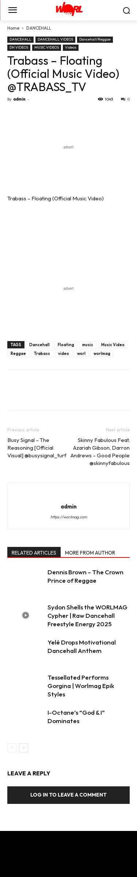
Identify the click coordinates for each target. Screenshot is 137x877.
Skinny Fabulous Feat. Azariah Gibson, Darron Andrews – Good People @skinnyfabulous (100, 451)
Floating (66, 344)
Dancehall (39, 344)
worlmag (102, 353)
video (63, 353)
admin (19, 99)
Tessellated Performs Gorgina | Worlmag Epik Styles (80, 685)
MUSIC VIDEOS (46, 47)
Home (13, 28)
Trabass (42, 353)
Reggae (18, 353)
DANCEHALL (38, 28)
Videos (70, 47)
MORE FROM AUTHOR (90, 552)
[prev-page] (11, 747)
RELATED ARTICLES (34, 552)
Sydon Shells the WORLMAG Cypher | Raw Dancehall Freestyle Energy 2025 (87, 615)
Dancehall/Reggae (95, 39)
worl (81, 353)
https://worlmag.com (68, 516)
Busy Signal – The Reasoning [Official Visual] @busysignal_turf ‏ (37, 447)
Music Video (113, 344)
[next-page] (23, 747)
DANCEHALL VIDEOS (55, 39)
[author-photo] (69, 494)
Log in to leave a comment (68, 794)
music (87, 344)
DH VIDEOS (18, 47)
